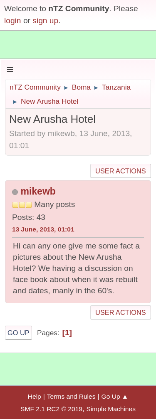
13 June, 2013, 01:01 (43, 229)
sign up (45, 20)
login (12, 20)
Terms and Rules (71, 396)
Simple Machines (111, 408)
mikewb (37, 191)
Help (34, 396)
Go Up (18, 332)
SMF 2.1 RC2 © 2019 (51, 408)
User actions (120, 171)
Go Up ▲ (115, 396)
